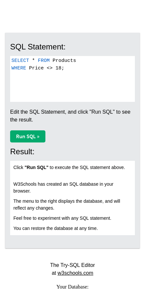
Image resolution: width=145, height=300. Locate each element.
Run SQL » (28, 136)
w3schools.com (75, 273)
